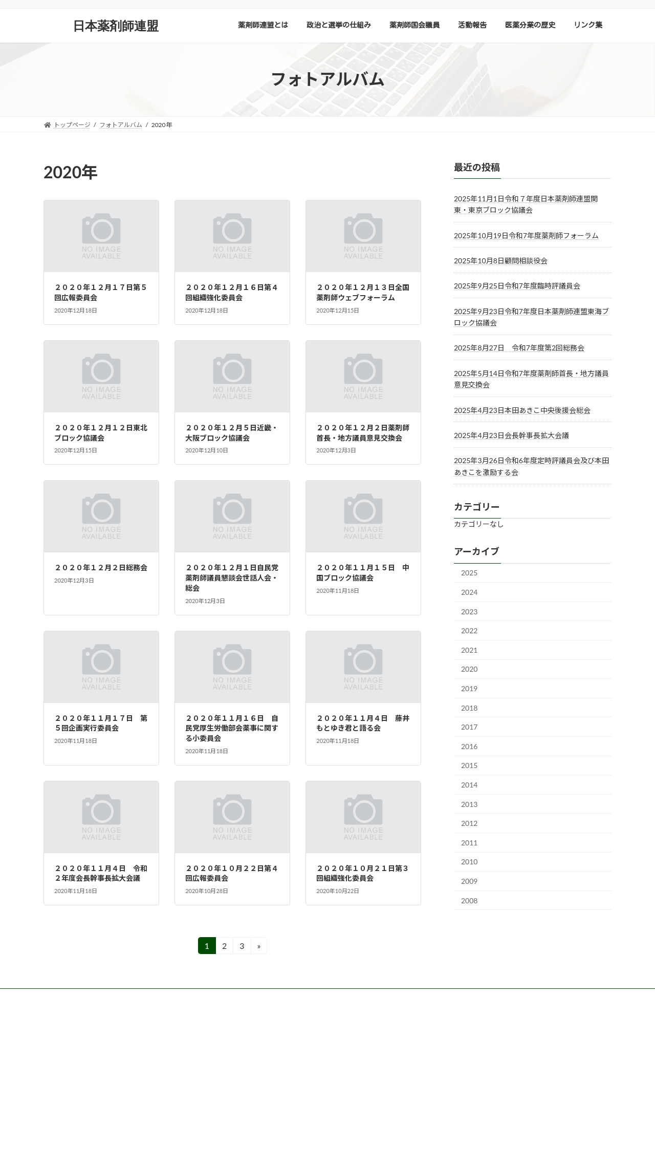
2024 (469, 592)
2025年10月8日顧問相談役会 (501, 260)
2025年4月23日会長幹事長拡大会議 (511, 435)
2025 (469, 572)
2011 (469, 842)
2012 (469, 823)
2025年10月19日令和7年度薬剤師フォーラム (526, 235)
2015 (469, 765)
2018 (469, 707)
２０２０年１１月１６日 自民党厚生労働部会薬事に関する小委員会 (231, 728)
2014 (469, 784)
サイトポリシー (107, 998)
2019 (469, 688)
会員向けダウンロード (180, 998)
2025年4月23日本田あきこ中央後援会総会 (522, 409)
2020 (469, 669)
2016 (469, 745)
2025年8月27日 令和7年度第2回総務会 (519, 347)
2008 (469, 900)
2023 (469, 611)
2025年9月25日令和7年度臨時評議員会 (517, 285)
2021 (469, 649)
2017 (469, 726)
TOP (59, 998)
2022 (469, 630)
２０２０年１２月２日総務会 (100, 567)
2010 (469, 861)
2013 (469, 803)
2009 (469, 881)
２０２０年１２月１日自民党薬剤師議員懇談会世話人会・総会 (231, 577)
